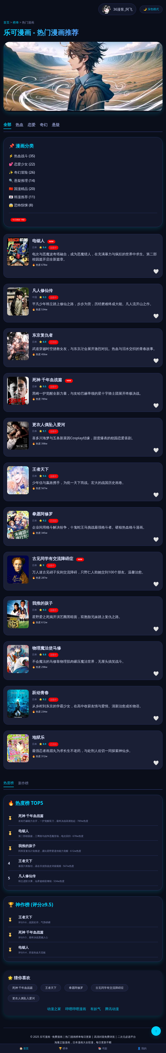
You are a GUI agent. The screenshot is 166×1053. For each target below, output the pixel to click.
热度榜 (8, 783)
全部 (7, 124)
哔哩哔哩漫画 (75, 1008)
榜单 (16, 22)
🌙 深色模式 (151, 9)
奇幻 (44, 125)
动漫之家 (54, 1008)
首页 (6, 22)
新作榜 (23, 783)
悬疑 (56, 125)
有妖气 (95, 1008)
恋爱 (31, 125)
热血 (19, 125)
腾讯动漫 (112, 1008)
